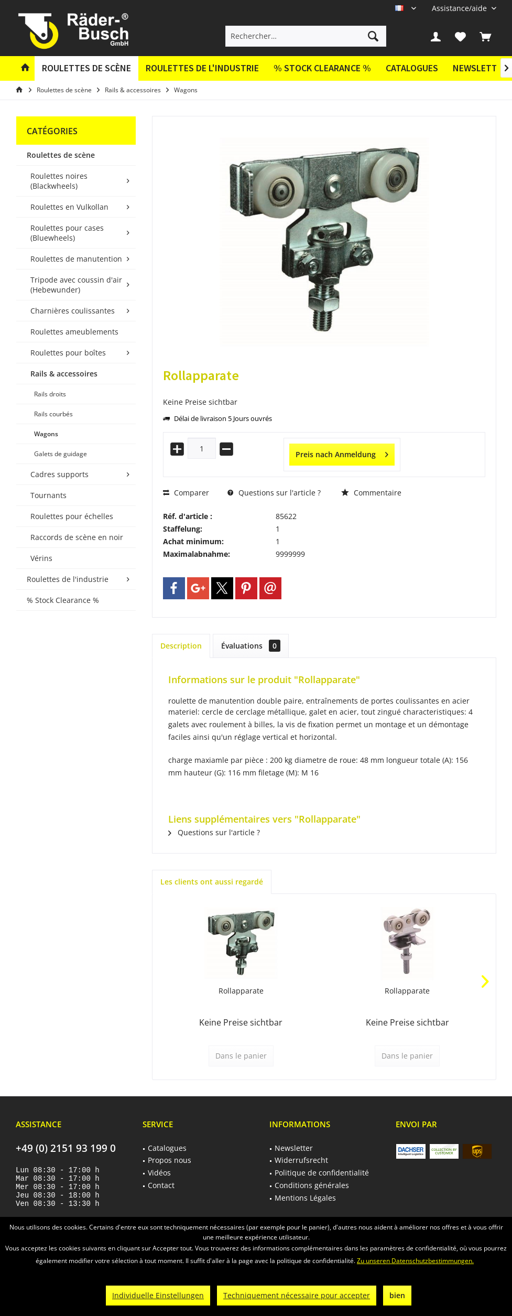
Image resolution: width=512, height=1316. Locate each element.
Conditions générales (312, 1185)
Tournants (48, 495)
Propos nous (169, 1160)
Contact (161, 1185)
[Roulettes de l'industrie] (202, 68)
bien (397, 1295)
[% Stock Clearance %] (322, 68)
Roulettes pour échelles (71, 516)
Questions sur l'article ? (274, 493)
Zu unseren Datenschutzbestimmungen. (415, 1260)
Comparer (186, 493)
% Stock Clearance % (63, 600)
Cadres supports (59, 474)
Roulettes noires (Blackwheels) (59, 181)
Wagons (46, 433)
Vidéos (159, 1173)
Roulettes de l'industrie (67, 579)
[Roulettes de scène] (86, 68)
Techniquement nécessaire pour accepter (296, 1295)
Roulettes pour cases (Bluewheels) (67, 233)
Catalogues (412, 68)
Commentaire (371, 493)
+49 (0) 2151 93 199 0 (66, 1148)
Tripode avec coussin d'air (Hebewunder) (76, 285)
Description (181, 646)
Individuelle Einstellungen (158, 1295)
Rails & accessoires (63, 374)
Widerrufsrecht (301, 1160)
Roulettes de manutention (76, 259)
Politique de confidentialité (322, 1173)
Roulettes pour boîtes (68, 353)
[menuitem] (460, 8)
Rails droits (50, 394)
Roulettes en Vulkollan (69, 207)
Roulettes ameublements (74, 332)
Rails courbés (53, 413)
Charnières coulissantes (72, 311)
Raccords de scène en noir (76, 537)
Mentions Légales (305, 1198)
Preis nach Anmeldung (342, 452)
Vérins (41, 558)
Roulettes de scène (61, 155)
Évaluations (250, 646)
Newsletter (294, 1148)
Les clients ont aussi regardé (211, 882)
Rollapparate (241, 991)
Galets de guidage (60, 453)
